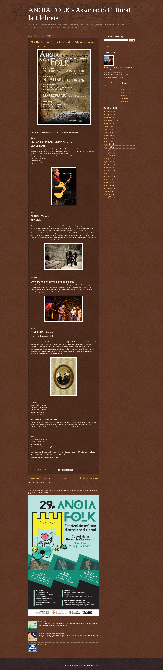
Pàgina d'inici (108, 46)
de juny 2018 (108, 138)
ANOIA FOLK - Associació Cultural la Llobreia (119, 68)
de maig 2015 (108, 153)
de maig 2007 (108, 197)
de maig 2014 (108, 159)
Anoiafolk (124, 96)
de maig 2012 (108, 170)
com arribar (124, 99)
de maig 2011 (108, 176)
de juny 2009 (108, 185)
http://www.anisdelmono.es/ (49, 292)
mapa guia (124, 101)
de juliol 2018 (108, 135)
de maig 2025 (108, 111)
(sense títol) (42, 621)
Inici (64, 478)
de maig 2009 (108, 188)
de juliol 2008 (108, 194)
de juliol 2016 (108, 144)
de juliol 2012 (108, 167)
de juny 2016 (108, 147)
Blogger (95, 665)
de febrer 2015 (108, 156)
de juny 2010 (108, 179)
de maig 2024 (108, 115)
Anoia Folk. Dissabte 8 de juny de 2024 (51, 633)
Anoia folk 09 (125, 87)
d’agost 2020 (108, 129)
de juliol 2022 (108, 123)
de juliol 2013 (108, 162)
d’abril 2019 (107, 132)
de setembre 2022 (110, 120)
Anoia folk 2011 (126, 90)
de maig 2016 (108, 150)
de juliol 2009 (108, 182)
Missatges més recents (39, 478)
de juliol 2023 (108, 117)
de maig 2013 (108, 164)
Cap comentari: (50, 470)
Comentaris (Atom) (45, 483)
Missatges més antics (89, 478)
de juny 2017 (108, 141)
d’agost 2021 (108, 126)
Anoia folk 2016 (126, 93)
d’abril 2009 (107, 191)
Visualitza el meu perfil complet (114, 77)
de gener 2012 (108, 173)
